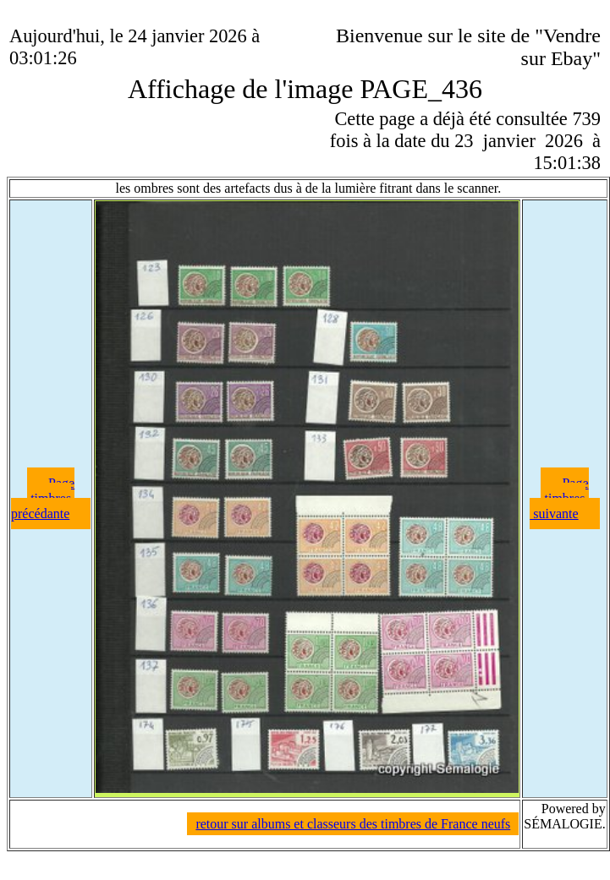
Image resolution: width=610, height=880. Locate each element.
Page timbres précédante (42, 498)
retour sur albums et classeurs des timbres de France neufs (352, 824)
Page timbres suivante (559, 498)
